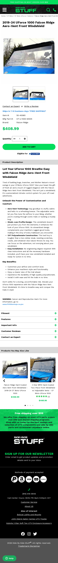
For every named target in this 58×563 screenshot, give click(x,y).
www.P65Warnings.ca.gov (13, 304)
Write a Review (31, 106)
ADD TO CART (29, 147)
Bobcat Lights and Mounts (29, 514)
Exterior (30, 16)
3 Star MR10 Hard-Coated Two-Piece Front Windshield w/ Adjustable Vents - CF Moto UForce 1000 (43, 389)
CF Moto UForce (20, 16)
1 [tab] (25, 405)
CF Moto (10, 16)
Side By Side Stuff (22, 543)
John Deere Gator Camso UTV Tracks (29, 519)
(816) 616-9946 (29, 494)
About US (29, 506)
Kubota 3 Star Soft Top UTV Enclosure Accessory (29, 523)
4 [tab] (32, 405)
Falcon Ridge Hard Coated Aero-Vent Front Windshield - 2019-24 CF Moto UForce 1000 (15, 389)
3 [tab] (30, 405)
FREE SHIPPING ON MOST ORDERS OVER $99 (29, 2)
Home (3, 16)
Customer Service (29, 502)
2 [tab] (27, 405)
